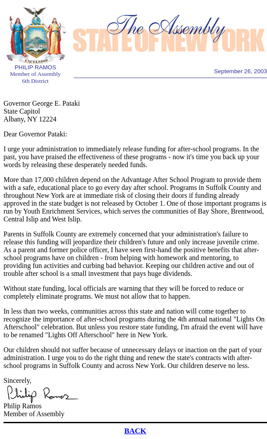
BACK (135, 431)
